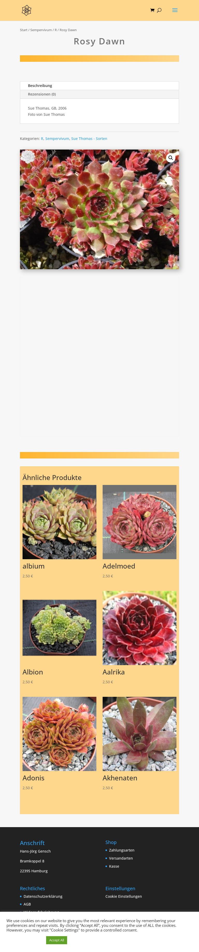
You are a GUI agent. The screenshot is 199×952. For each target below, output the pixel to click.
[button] (170, 158)
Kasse (114, 866)
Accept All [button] (56, 940)
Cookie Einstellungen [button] (123, 896)
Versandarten (121, 858)
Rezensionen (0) (42, 94)
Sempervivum (41, 30)
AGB (27, 904)
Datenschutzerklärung (43, 896)
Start (23, 30)
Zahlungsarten (121, 850)
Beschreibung (40, 85)
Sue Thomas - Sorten (89, 138)
